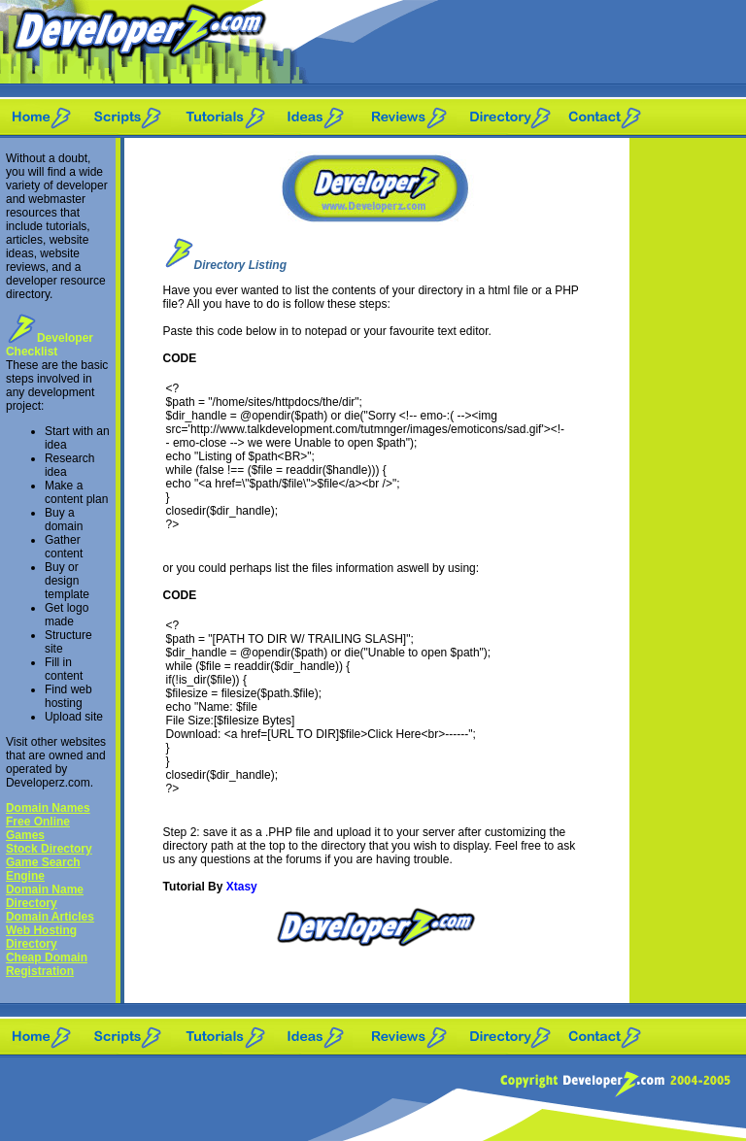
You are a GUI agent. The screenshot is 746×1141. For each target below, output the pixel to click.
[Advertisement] (687, 429)
